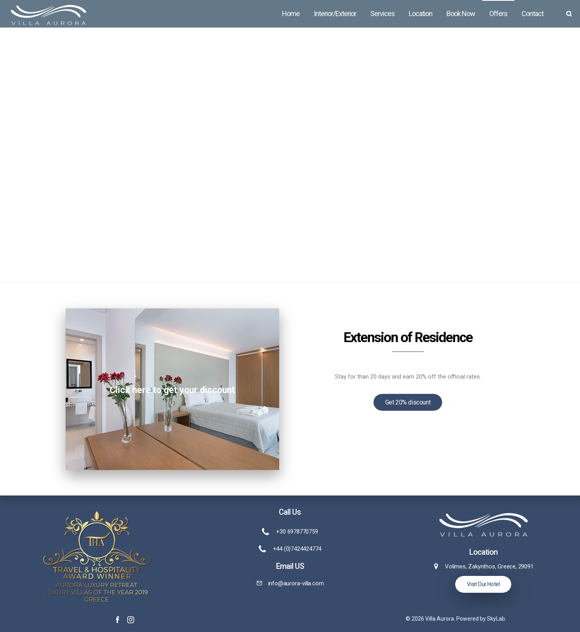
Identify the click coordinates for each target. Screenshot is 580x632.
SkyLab (496, 619)
